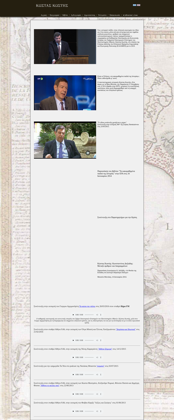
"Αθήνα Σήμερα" (105, 349)
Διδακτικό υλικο (130, 15)
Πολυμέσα (102, 15)
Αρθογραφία (76, 15)
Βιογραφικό (55, 15)
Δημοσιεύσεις (90, 15)
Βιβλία (65, 15)
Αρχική (44, 15)
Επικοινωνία (115, 15)
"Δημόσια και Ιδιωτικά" (126, 329)
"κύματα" (100, 366)
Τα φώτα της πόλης (87, 306)
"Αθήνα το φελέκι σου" (50, 385)
